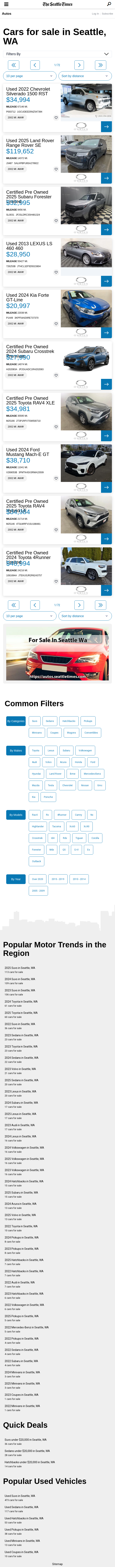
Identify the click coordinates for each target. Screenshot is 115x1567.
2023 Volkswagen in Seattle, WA (24, 1172)
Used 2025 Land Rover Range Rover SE (30, 143)
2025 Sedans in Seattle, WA (21, 1082)
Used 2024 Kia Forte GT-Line (27, 297)
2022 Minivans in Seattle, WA (22, 1408)
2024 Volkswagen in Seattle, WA (24, 1149)
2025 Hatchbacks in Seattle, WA (24, 1262)
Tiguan (79, 838)
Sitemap (57, 1564)
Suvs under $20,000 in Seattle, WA (26, 1441)
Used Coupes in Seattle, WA (21, 1554)
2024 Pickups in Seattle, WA (22, 1239)
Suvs (34, 721)
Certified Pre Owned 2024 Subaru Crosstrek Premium (30, 351)
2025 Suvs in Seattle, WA (20, 970)
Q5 (64, 849)
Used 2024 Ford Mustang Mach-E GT (27, 452)
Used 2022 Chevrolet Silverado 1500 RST (28, 91)
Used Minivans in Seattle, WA (22, 1542)
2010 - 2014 (79, 879)
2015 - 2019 (58, 879)
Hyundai (36, 773)
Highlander (38, 826)
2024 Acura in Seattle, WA (21, 1205)
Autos (6, 13)
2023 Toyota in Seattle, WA (21, 1048)
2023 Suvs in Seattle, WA (20, 992)
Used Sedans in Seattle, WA (21, 1509)
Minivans (37, 732)
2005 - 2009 (38, 890)
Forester (36, 849)
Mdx (52, 849)
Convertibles (91, 732)
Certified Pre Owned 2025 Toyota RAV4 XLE (30, 400)
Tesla (51, 785)
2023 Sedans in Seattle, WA (21, 1037)
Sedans (50, 721)
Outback (36, 861)
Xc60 (72, 826)
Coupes (54, 732)
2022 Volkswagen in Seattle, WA (24, 1307)
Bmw (72, 773)
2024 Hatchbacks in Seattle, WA (24, 1183)
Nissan (85, 785)
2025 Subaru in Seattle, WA (21, 1194)
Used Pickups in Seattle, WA (22, 1531)
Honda (78, 762)
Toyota (35, 750)
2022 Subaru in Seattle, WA (21, 1363)
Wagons (71, 732)
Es (88, 849)
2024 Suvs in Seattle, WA (20, 981)
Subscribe (107, 13)
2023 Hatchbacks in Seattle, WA (24, 1295)
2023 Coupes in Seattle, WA (21, 1396)
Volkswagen (85, 750)
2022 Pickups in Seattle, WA (22, 1340)
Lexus (51, 750)
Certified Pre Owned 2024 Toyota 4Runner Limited (28, 557)
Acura (63, 762)
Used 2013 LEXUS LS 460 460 (29, 246)
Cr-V (76, 849)
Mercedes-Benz (92, 773)
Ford (93, 762)
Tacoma (56, 826)
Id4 (52, 838)
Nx (92, 815)
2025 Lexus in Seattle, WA (20, 1116)
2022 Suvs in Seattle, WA (20, 1026)
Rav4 (34, 815)
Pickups (88, 721)
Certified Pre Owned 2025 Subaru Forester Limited (28, 197)
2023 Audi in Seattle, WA (20, 1127)
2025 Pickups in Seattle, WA (22, 1318)
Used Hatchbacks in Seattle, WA (24, 1520)
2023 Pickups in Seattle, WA (22, 1250)
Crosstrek (37, 838)
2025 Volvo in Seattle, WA (20, 1217)
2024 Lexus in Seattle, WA (20, 1138)
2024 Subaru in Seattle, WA (21, 1104)
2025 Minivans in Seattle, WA (22, 1385)
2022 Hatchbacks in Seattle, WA (24, 1273)
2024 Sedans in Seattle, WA (21, 1059)
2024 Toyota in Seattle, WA (21, 1003)
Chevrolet (67, 785)
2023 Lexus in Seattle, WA (20, 1093)
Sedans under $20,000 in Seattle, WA (27, 1453)
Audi (34, 762)
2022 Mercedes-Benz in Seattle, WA (27, 1329)
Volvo (48, 762)
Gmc (99, 785)
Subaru (66, 750)
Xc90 (86, 826)
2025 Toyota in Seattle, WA (21, 1014)
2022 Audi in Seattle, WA (20, 1284)
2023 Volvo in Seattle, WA (20, 1071)
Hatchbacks (69, 721)
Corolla (95, 838)
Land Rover (55, 773)
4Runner (61, 815)
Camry (78, 815)
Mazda (35, 785)
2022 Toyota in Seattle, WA (21, 1228)
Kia (33, 797)
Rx (47, 815)
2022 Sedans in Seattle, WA (21, 1351)
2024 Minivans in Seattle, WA (22, 1374)
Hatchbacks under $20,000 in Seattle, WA (30, 1464)
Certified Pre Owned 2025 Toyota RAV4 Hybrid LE (27, 506)
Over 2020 (37, 879)
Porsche (48, 797)
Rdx (65, 838)
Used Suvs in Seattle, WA (20, 1498)
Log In (95, 13)
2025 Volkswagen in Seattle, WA (24, 1160)
